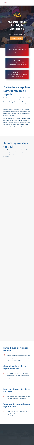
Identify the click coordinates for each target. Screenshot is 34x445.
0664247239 (16, 38)
